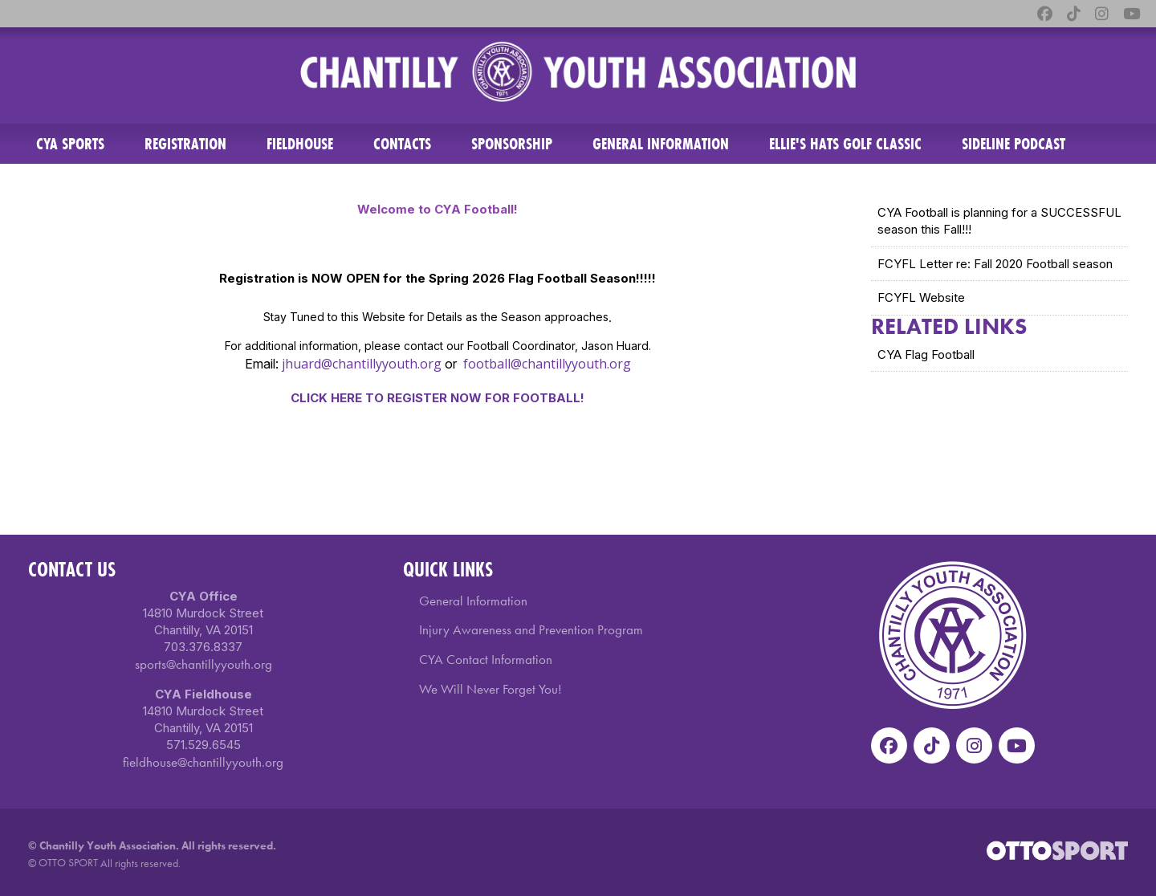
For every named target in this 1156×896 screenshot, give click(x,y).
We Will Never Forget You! (490, 689)
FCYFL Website (921, 297)
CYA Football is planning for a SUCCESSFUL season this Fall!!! (999, 221)
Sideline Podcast (1013, 143)
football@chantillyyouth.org (547, 364)
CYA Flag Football (926, 354)
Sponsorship (511, 143)
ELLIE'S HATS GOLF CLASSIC (845, 143)
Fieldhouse (300, 143)
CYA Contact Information (485, 659)
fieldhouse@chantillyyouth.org (203, 762)
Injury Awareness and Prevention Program (531, 629)
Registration (185, 143)
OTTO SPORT (68, 862)
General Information (660, 143)
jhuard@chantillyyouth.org (362, 364)
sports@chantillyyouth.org (203, 664)
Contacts (402, 143)
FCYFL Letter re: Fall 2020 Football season (995, 263)
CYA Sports (70, 143)
